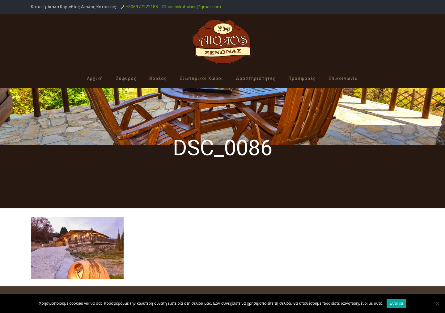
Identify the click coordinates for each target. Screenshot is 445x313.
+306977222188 (142, 6)
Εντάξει (396, 303)
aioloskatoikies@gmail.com (194, 6)
